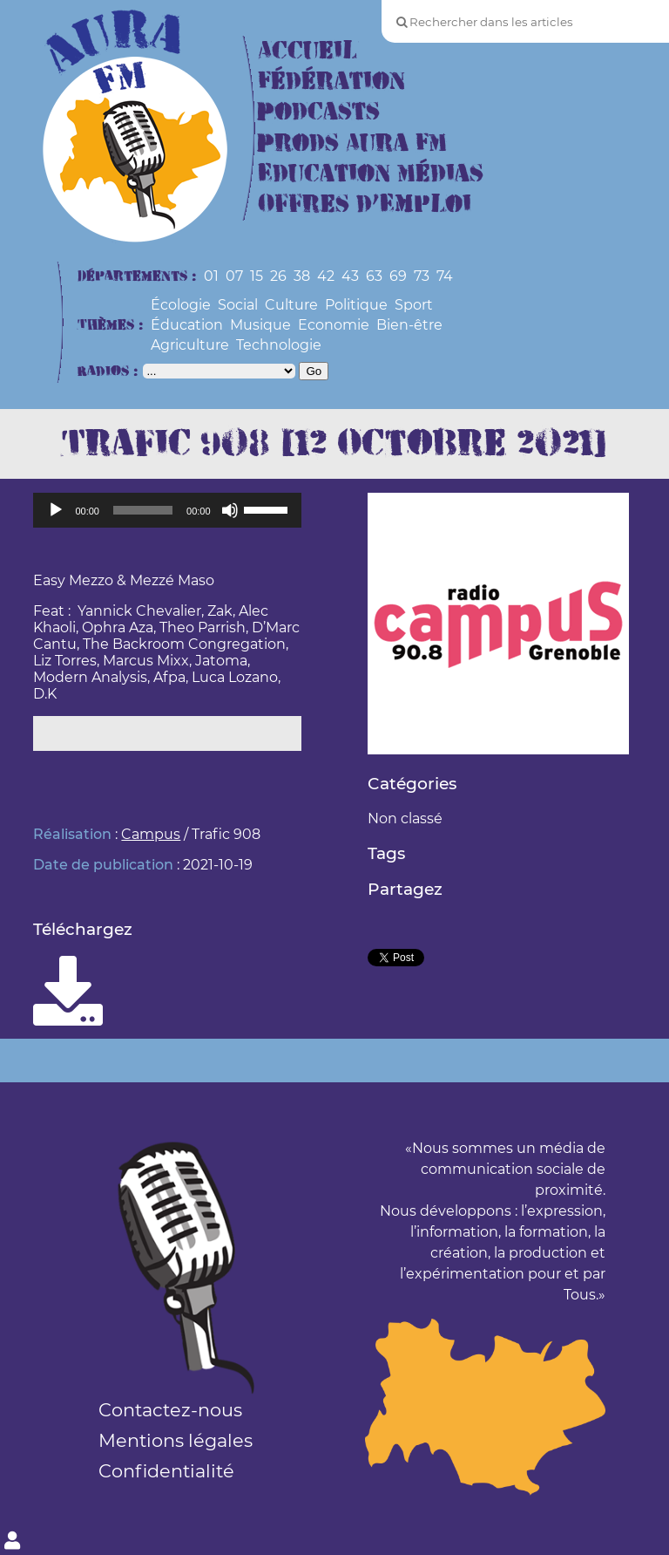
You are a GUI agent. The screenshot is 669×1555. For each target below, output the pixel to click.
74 (444, 276)
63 (374, 276)
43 (350, 276)
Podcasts (319, 112)
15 (256, 276)
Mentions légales (175, 1440)
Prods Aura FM (352, 143)
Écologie (181, 305)
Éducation (187, 325)
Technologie (278, 345)
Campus (150, 834)
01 (211, 276)
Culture (291, 305)
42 (325, 276)
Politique (356, 305)
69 (398, 276)
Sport (414, 305)
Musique (260, 325)
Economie (333, 325)
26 (278, 276)
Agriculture (190, 345)
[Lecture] (55, 510)
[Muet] (230, 510)
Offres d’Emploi (364, 204)
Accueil (307, 51)
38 (302, 276)
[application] (167, 510)
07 (234, 276)
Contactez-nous (170, 1410)
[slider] (142, 510)
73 (421, 276)
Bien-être (409, 325)
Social (238, 305)
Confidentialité (166, 1471)
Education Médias (370, 174)
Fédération (331, 81)
